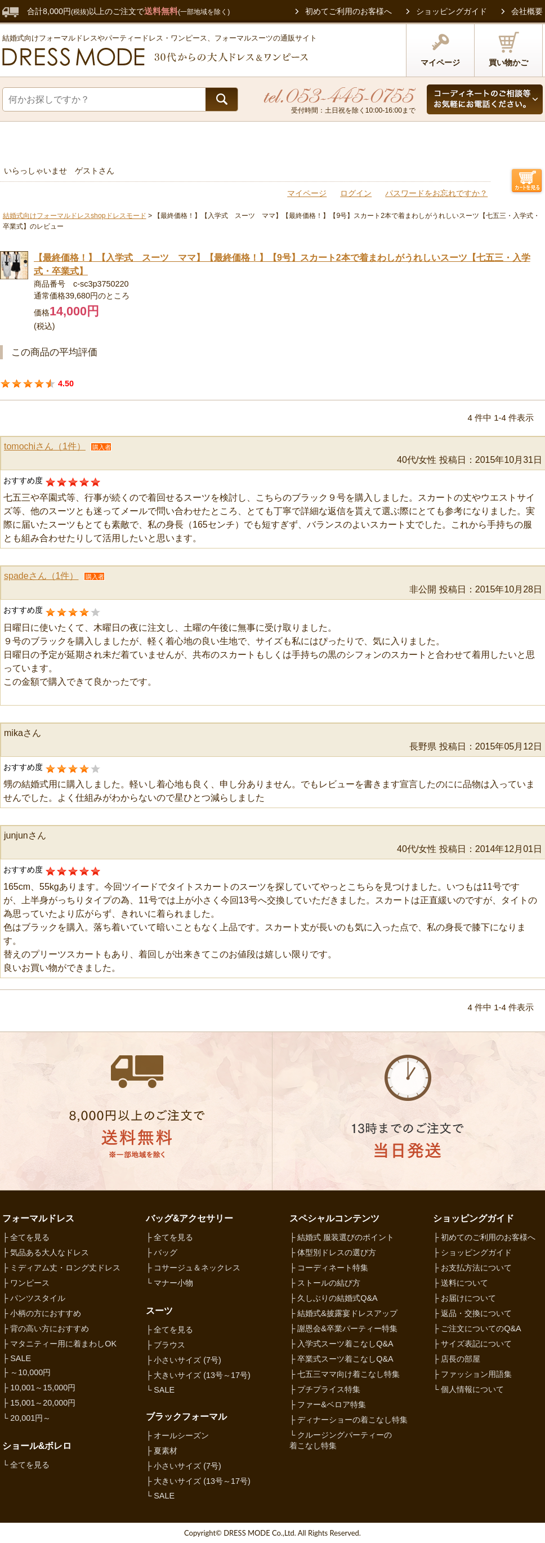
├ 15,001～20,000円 (38, 1402)
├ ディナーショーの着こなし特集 (348, 1419)
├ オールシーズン (177, 1435)
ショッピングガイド (451, 11)
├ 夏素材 (161, 1450)
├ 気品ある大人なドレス (45, 1252)
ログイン (356, 193)
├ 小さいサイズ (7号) (183, 1359)
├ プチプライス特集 (324, 1389)
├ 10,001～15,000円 (38, 1387)
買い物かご (508, 49)
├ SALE (16, 1358)
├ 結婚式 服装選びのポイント (341, 1237)
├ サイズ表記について (472, 1343)
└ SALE (160, 1389)
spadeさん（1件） (41, 576)
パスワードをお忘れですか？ (436, 193)
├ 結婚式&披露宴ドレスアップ (343, 1313)
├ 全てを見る (26, 1237)
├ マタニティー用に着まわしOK (59, 1343)
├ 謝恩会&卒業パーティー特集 (343, 1328)
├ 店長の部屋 (456, 1358)
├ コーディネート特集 (328, 1267)
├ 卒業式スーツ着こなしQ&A (341, 1358)
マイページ (440, 49)
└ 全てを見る (26, 1464)
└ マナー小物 (169, 1282)
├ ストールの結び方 (324, 1282)
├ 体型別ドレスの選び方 (332, 1252)
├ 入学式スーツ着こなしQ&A (341, 1343)
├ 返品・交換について (472, 1313)
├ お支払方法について (472, 1267)
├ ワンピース (26, 1282)
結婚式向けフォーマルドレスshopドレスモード (74, 216)
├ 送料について (460, 1282)
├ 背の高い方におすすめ (45, 1328)
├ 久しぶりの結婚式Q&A (333, 1298)
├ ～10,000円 (26, 1372)
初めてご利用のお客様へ (348, 11)
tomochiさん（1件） (45, 446)
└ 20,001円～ (26, 1417)
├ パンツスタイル (33, 1298)
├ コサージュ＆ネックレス (193, 1267)
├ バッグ (161, 1252)
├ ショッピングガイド (472, 1252)
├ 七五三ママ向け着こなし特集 (344, 1374)
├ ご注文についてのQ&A (477, 1328)
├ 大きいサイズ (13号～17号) (198, 1375)
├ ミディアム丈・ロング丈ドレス (61, 1267)
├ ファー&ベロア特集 (327, 1404)
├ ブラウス (165, 1344)
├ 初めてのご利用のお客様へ (484, 1237)
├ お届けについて (464, 1298)
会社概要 (527, 11)
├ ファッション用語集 (472, 1374)
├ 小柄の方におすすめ (41, 1313)
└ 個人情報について (468, 1389)
